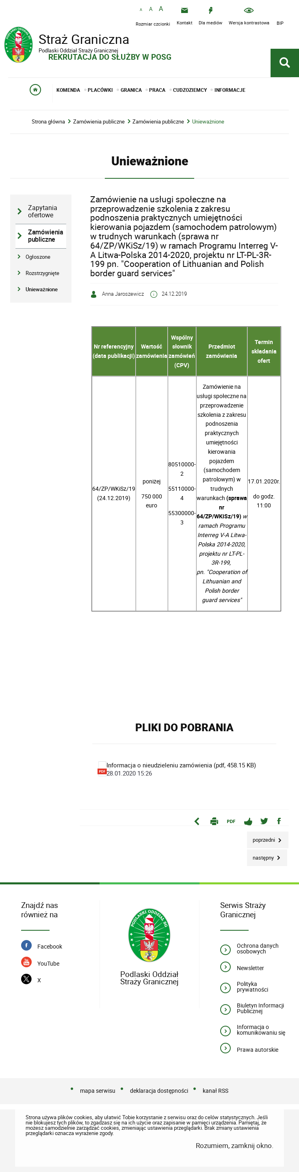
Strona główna (48, 121)
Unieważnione (208, 121)
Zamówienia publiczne (99, 121)
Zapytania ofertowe (42, 212)
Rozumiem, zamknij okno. (234, 1145)
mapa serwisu (97, 1090)
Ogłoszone (38, 256)
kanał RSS (215, 1090)
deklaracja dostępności (159, 1090)
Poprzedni (261, 837)
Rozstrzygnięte (42, 273)
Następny (261, 855)
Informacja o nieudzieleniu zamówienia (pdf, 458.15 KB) (182, 769)
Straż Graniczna (69, 40)
